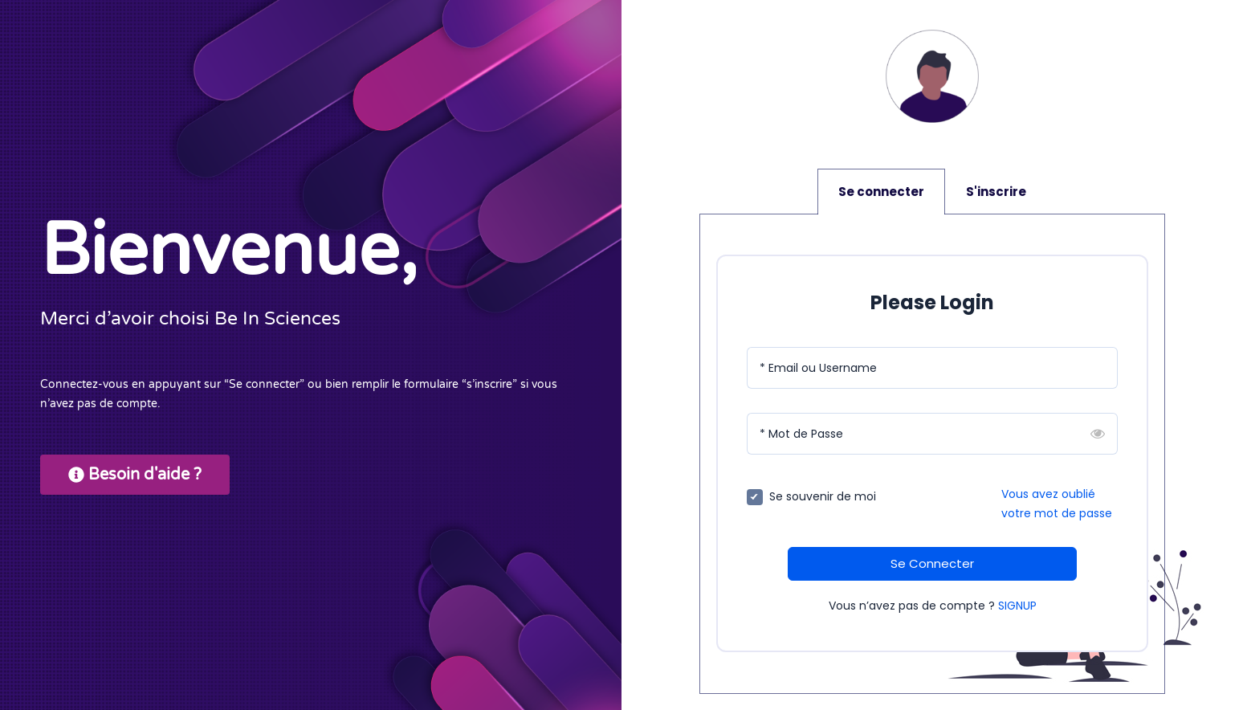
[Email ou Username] (932, 368)
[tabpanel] (932, 454)
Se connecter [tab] (881, 191)
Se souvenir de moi (822, 496)
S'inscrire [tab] (996, 191)
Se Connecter (932, 563)
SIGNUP (1017, 606)
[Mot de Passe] (932, 434)
